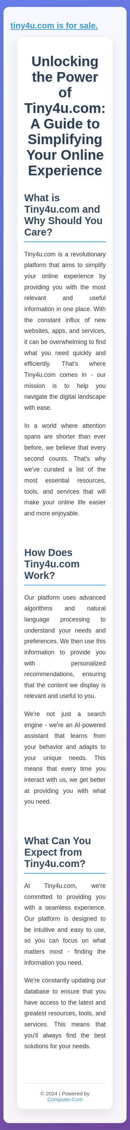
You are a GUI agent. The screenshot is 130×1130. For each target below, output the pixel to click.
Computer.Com (65, 1099)
